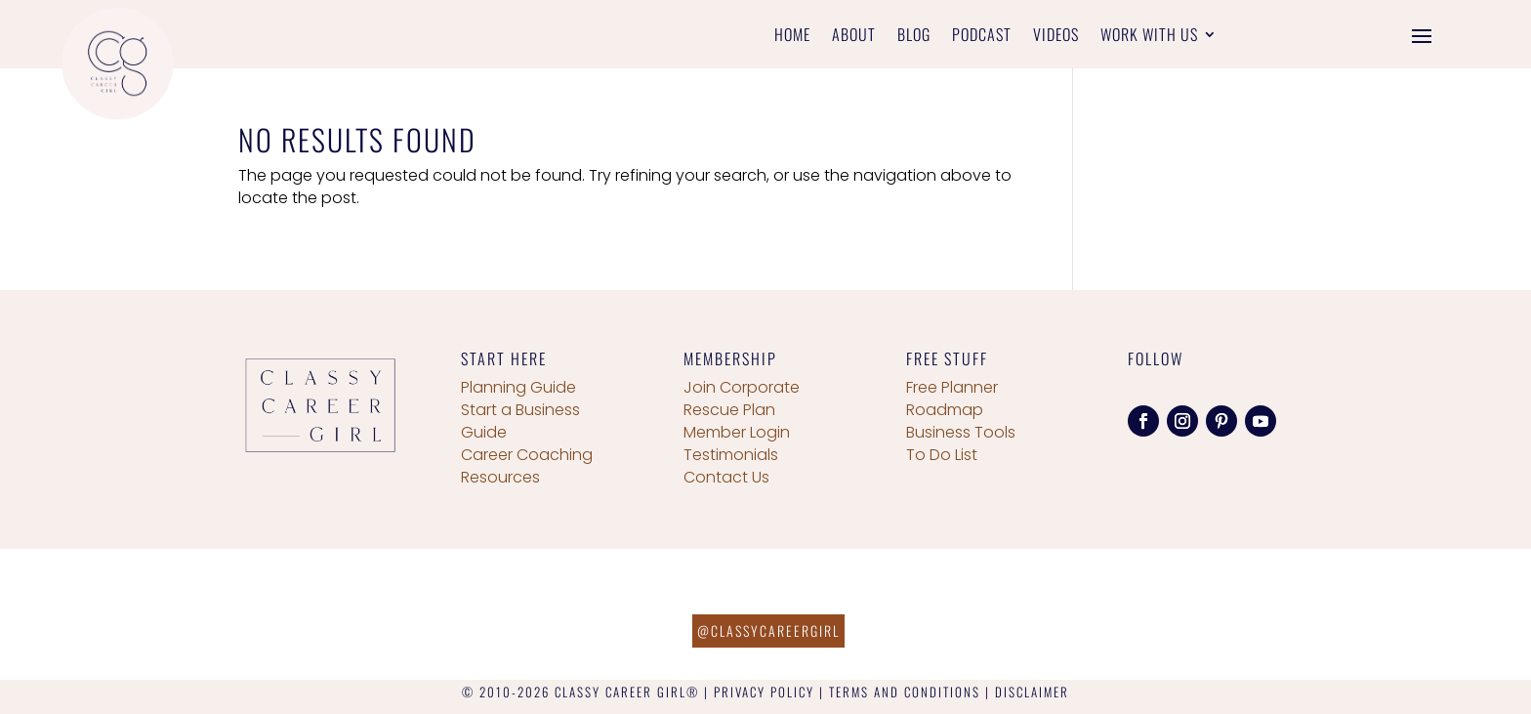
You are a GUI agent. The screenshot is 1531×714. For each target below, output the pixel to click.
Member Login (736, 432)
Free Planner (952, 387)
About (854, 36)
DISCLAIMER (1032, 691)
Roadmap (944, 410)
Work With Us (1149, 36)
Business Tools (960, 432)
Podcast (982, 36)
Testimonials (730, 454)
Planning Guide (518, 387)
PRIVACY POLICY (764, 691)
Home (792, 36)
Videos (1056, 36)
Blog (914, 36)
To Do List (941, 454)
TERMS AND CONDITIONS (904, 691)
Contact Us (726, 477)
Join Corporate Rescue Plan (741, 398)
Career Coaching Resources (527, 465)
